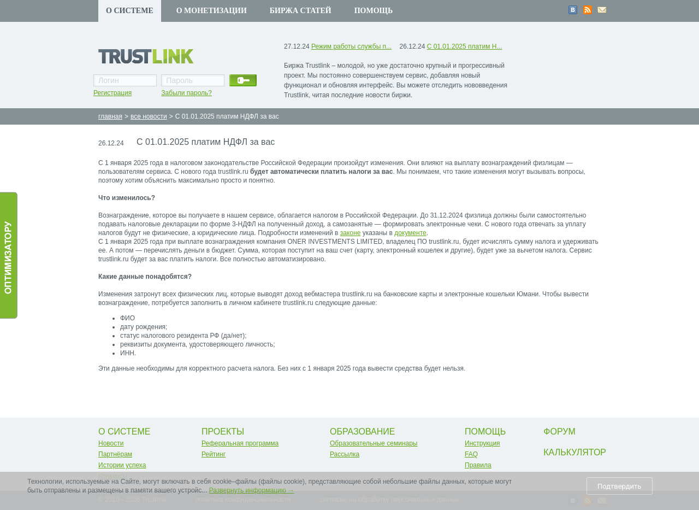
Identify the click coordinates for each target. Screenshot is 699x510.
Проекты (223, 431)
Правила (478, 465)
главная (110, 116)
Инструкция (482, 443)
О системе (129, 11)
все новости (149, 116)
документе (410, 233)
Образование (362, 431)
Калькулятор (574, 452)
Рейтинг (214, 454)
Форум (559, 431)
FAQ (471, 454)
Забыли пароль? (186, 93)
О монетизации (211, 11)
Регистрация (112, 93)
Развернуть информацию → (251, 490)
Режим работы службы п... (351, 46)
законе (350, 233)
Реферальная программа (240, 443)
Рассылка (344, 454)
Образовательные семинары (374, 443)
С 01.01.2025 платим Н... (464, 46)
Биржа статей (300, 11)
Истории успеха (122, 465)
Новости (110, 443)
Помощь (373, 11)
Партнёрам (115, 454)
